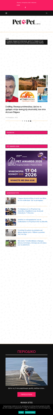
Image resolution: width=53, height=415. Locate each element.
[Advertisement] (26, 59)
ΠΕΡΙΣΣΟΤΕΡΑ (26, 394)
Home (18, 5)
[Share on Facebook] (24, 121)
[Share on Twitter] (26, 121)
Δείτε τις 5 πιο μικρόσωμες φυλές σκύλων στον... (26, 388)
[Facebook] (25, 7)
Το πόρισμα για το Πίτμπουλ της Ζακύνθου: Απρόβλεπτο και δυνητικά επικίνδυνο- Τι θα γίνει (30, 211)
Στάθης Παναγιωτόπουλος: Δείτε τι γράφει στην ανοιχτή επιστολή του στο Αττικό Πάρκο (26, 109)
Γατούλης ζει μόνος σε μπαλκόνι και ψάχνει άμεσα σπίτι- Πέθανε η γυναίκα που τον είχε (31, 232)
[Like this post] (22, 121)
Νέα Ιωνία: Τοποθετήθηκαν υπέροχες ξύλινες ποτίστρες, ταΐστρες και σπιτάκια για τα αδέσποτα (32, 243)
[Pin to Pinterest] (28, 121)
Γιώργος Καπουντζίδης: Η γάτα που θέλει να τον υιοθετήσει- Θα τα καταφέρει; (32, 199)
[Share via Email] (30, 121)
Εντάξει (21, 412)
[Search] (46, 13)
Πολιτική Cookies (30, 412)
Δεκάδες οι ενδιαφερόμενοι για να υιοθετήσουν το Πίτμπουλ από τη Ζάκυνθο (32, 220)
